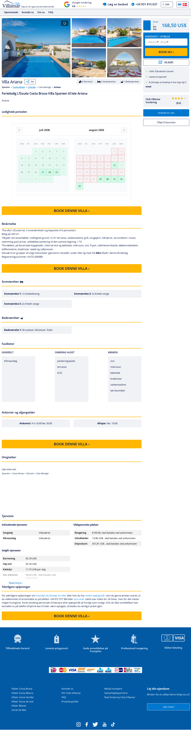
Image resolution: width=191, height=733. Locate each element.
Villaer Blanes (18, 708)
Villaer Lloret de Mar (22, 700)
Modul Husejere (113, 691)
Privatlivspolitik (69, 704)
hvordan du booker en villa (51, 598)
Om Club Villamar (71, 696)
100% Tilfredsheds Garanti (161, 71)
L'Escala (32, 87)
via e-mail (79, 602)
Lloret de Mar (18, 713)
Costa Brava (19, 87)
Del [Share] (30, 81)
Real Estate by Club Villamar (119, 700)
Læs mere (168, 710)
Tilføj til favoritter (166, 122)
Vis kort (166, 62)
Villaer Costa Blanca (22, 696)
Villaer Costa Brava (21, 691)
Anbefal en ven (166, 112)
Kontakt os (28, 12)
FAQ (50, 12)
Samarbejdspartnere (116, 696)
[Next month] (124, 130)
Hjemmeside (11, 12)
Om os (41, 12)
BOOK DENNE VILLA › (71, 213)
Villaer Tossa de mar (22, 704)
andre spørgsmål (95, 598)
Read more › (15, 585)
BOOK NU (166, 51)
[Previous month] (19, 130)
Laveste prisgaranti (158, 76)
